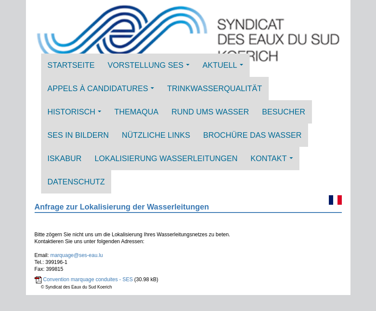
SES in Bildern (78, 135)
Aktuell (225, 68)
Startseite (71, 65)
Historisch (77, 115)
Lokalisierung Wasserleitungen (166, 158)
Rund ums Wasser (210, 112)
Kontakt (274, 161)
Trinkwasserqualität (214, 88)
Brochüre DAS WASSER (252, 135)
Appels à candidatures (103, 91)
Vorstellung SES (151, 68)
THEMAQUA (136, 112)
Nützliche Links (156, 135)
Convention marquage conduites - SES (88, 279)
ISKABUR (65, 158)
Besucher (283, 112)
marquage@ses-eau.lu (76, 255)
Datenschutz (76, 182)
